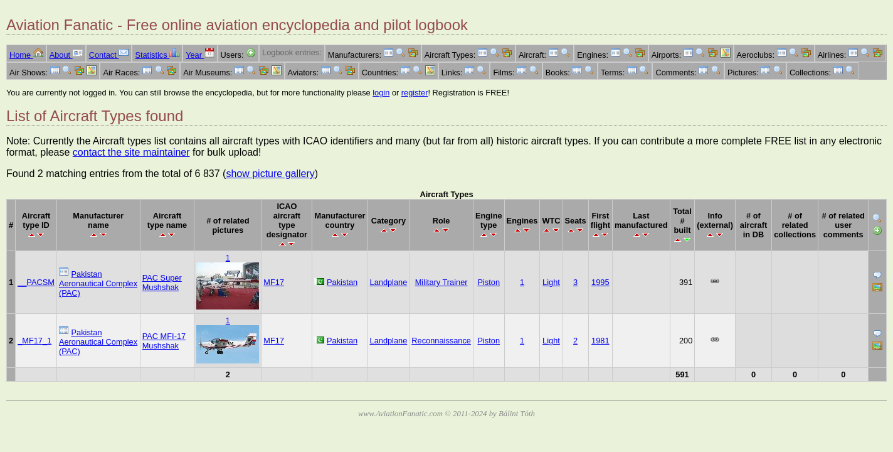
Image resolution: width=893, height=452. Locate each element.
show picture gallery (270, 173)
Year (200, 55)
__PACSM (36, 282)
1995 (600, 282)
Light (551, 282)
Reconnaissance (441, 340)
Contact (109, 55)
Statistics (157, 55)
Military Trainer (441, 282)
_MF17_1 (34, 340)
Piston (488, 282)
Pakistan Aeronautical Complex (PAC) (98, 283)
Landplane (389, 282)
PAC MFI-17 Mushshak (164, 340)
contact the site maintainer (131, 152)
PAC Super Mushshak (162, 282)
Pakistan (342, 282)
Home (26, 55)
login (381, 92)
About (66, 55)
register (414, 92)
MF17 (273, 282)
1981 (600, 340)
